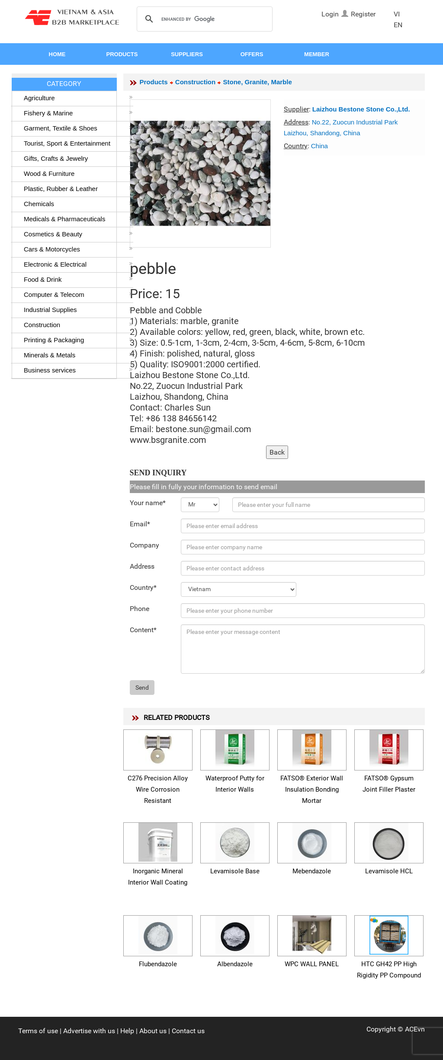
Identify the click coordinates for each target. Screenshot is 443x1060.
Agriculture (78, 98)
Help (127, 1031)
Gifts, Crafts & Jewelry (78, 158)
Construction (78, 324)
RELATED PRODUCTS (177, 717)
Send (142, 687)
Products (154, 82)
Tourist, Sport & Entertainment (78, 143)
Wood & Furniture (78, 173)
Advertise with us (89, 1031)
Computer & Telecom (78, 294)
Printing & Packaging (78, 340)
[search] (203, 19)
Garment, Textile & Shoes (78, 128)
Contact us (188, 1031)
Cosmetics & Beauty (78, 234)
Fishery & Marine (78, 113)
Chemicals (78, 203)
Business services (78, 370)
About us (153, 1031)
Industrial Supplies (78, 309)
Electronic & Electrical (78, 264)
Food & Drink (78, 279)
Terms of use (38, 1031)
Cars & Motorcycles (78, 249)
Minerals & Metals (78, 355)
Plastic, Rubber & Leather (78, 188)
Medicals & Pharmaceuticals (78, 219)
